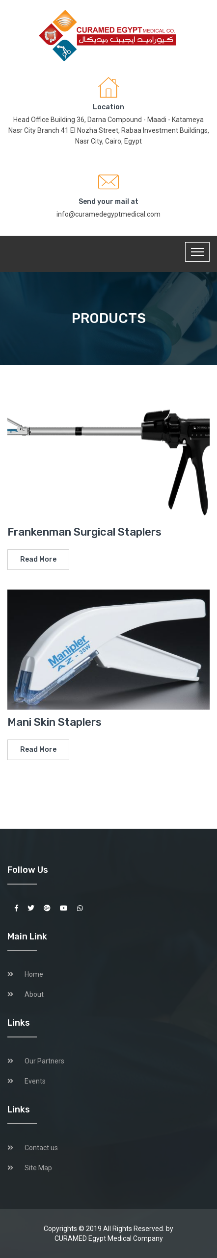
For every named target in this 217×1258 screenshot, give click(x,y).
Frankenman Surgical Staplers (84, 532)
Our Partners (44, 1061)
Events (35, 1081)
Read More (38, 559)
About (34, 994)
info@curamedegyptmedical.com (108, 214)
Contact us (41, 1148)
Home (34, 974)
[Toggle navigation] (197, 252)
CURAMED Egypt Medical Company (108, 1238)
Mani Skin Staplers (54, 722)
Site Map (38, 1168)
